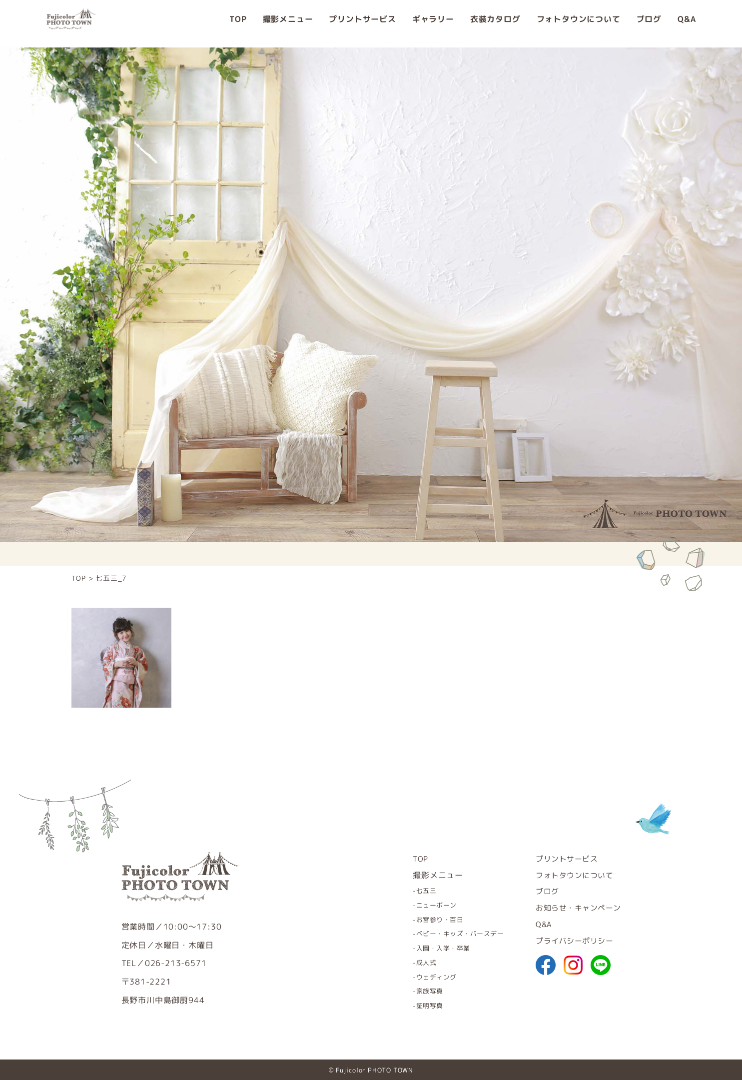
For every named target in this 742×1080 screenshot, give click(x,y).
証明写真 (415, 1005)
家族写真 (415, 990)
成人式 (411, 962)
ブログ (649, 23)
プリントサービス (362, 23)
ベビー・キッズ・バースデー (448, 933)
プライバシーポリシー (571, 940)
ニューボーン (422, 905)
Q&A (687, 23)
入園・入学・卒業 (429, 947)
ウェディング (422, 976)
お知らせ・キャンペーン (575, 907)
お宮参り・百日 (426, 919)
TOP (237, 23)
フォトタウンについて (579, 23)
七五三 (411, 890)
